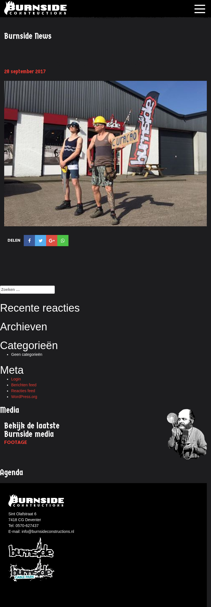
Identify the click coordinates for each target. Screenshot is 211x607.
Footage (15, 442)
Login (16, 379)
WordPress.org (24, 396)
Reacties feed (23, 391)
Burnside (31, 547)
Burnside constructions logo (37, 500)
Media (9, 410)
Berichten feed (23, 385)
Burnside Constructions (36, 8)
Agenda (11, 472)
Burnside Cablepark (31, 570)
